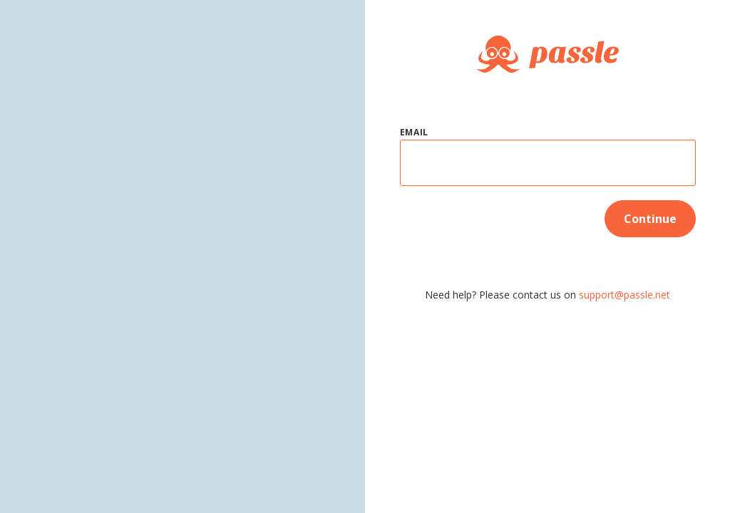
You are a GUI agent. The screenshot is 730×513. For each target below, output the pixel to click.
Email (414, 132)
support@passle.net (624, 294)
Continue (650, 219)
